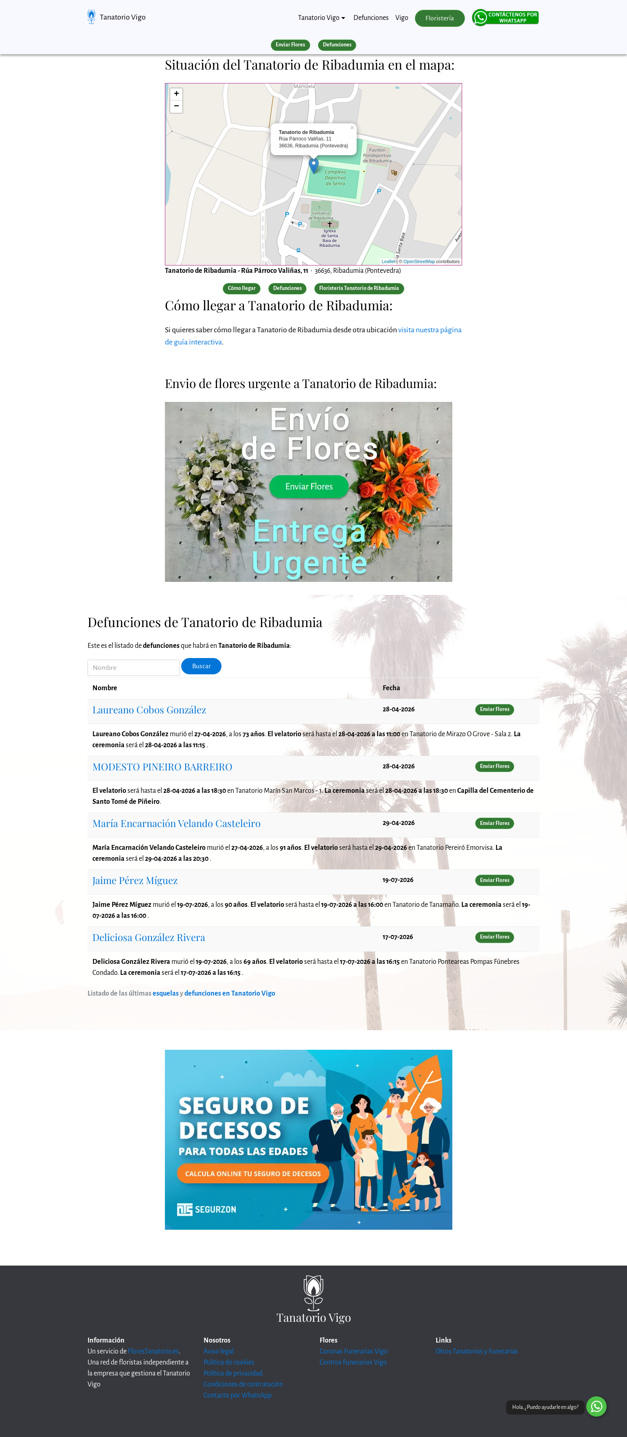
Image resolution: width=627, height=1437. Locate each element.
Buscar (201, 666)
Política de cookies (229, 1362)
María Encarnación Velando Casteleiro (176, 822)
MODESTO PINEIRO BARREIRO (162, 766)
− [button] (176, 107)
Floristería (439, 18)
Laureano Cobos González (149, 709)
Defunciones (371, 18)
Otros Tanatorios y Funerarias (477, 1351)
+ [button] (176, 94)
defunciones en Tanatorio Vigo (229, 993)
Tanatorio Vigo (123, 17)
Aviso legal (219, 1351)
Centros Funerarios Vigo (353, 1362)
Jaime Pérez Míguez (135, 879)
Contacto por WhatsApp (238, 1395)
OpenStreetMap (419, 261)
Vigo (401, 18)
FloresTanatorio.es (153, 1351)
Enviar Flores (290, 45)
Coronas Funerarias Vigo (354, 1351)
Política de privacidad (233, 1373)
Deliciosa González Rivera (148, 936)
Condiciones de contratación (243, 1384)
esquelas (166, 993)
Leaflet (388, 261)
